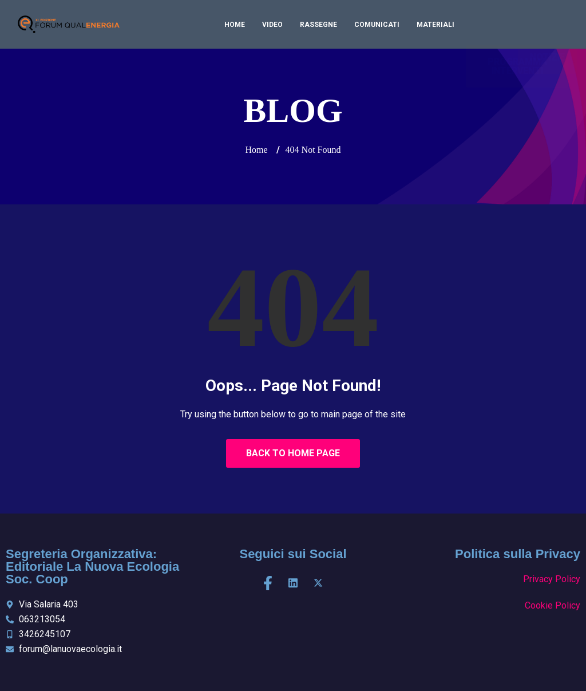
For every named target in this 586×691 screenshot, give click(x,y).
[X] (318, 583)
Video (272, 25)
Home (234, 25)
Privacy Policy (551, 579)
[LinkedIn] (293, 583)
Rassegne (318, 25)
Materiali (435, 25)
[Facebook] (267, 583)
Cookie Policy (552, 605)
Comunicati (376, 25)
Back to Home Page (293, 453)
